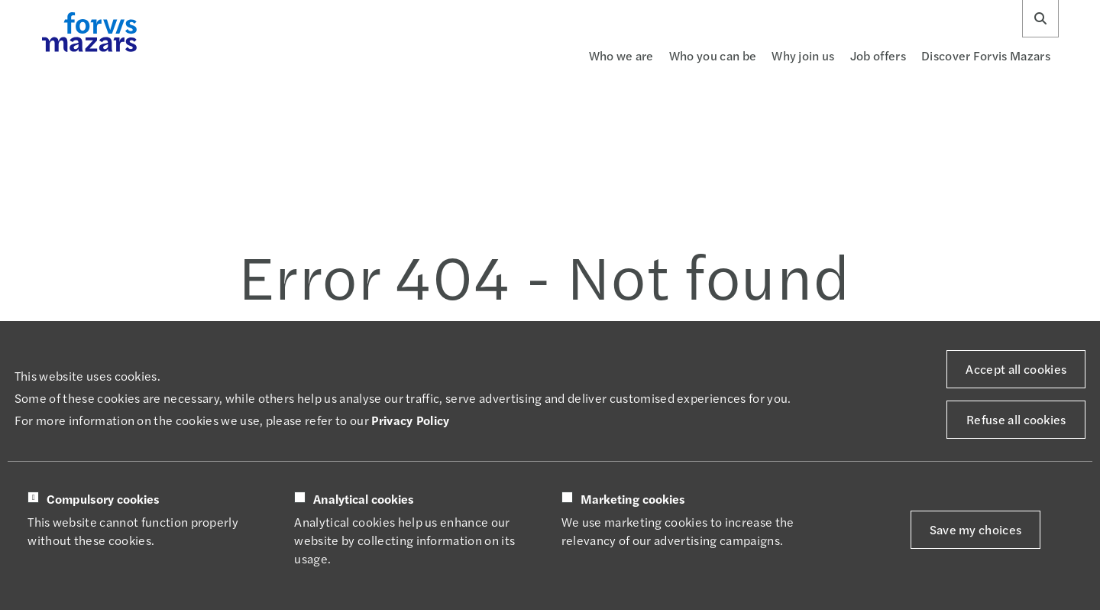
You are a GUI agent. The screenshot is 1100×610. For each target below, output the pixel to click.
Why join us (803, 55)
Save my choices (976, 529)
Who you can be (712, 55)
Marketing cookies (633, 499)
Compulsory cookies (103, 499)
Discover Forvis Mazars (985, 55)
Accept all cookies (1016, 369)
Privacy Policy (410, 420)
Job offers (878, 55)
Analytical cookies (363, 499)
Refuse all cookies (1016, 419)
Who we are (621, 55)
